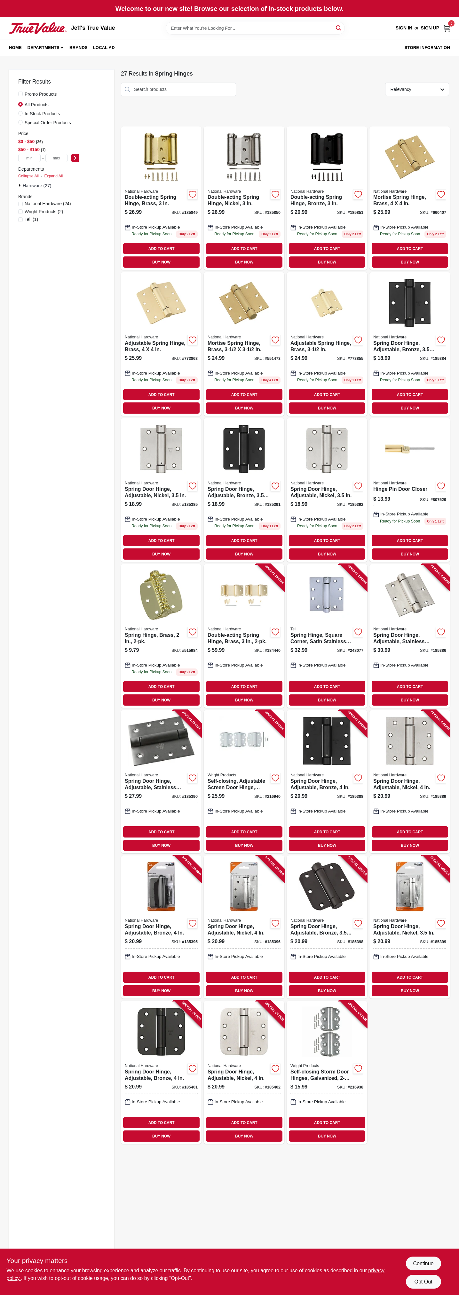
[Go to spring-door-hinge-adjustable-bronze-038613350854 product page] (161, 927)
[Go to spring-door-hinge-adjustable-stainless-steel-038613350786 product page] (409, 636)
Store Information (427, 47)
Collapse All (28, 176)
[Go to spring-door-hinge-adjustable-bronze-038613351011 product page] (161, 1072)
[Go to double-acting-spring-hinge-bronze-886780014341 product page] (327, 198)
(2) (44, 211)
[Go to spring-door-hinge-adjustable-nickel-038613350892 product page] (409, 927)
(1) (31, 219)
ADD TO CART (161, 249)
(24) (48, 203)
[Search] (339, 27)
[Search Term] (255, 28)
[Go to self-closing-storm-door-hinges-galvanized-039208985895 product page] (327, 1072)
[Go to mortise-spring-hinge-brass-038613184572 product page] (409, 198)
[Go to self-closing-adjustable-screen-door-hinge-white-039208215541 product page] (244, 781)
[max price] (56, 158)
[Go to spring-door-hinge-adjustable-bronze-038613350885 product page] (327, 927)
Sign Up (430, 27)
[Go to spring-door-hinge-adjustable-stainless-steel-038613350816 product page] (161, 781)
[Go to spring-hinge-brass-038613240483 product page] (161, 636)
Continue (423, 1263)
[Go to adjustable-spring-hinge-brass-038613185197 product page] (327, 344)
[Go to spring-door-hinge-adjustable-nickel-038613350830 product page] (327, 490)
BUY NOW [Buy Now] (161, 262)
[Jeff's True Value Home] (38, 28)
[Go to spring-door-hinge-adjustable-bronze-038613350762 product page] (409, 344)
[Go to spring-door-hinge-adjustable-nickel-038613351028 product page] (244, 1072)
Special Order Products (48, 122)
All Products (37, 104)
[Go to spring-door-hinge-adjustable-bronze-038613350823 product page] (244, 490)
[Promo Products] (20, 94)
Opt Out (423, 1281)
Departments (43, 47)
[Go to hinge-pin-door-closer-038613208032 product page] (409, 490)
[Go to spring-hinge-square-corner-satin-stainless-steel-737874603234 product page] (327, 636)
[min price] (29, 158)
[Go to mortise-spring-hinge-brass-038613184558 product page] (244, 344)
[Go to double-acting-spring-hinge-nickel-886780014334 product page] (244, 198)
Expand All (53, 176)
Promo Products (41, 94)
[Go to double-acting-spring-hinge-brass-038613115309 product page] (244, 636)
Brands (78, 47)
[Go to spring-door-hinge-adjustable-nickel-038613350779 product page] (161, 490)
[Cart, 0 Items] (447, 28)
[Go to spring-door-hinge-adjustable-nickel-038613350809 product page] (409, 781)
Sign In (404, 27)
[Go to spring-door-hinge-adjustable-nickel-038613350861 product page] (244, 927)
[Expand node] (20, 185)
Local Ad (104, 47)
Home (15, 47)
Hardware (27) (37, 185)
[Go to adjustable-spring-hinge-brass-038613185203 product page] (161, 344)
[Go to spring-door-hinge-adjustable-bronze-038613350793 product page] (327, 781)
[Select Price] (75, 158)
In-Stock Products (42, 113)
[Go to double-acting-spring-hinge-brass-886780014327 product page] (161, 198)
